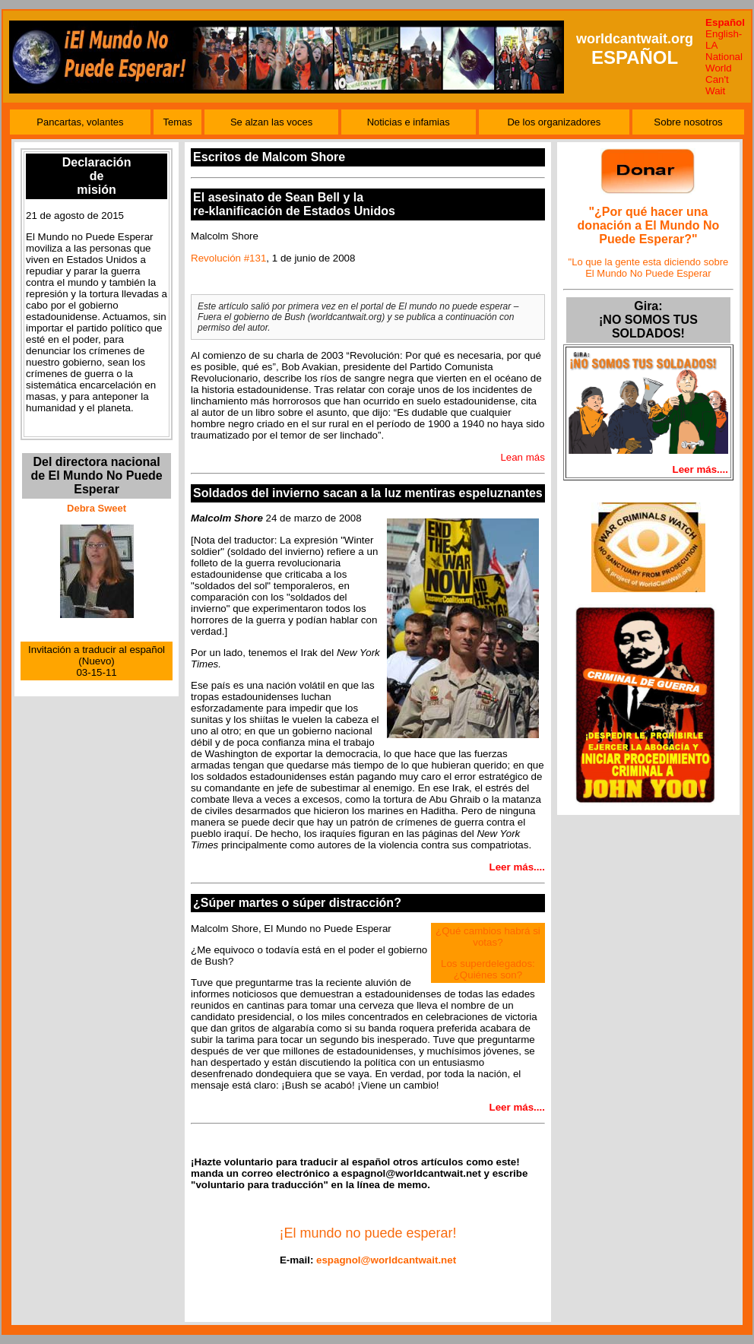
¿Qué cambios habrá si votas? (488, 936)
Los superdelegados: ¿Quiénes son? (488, 969)
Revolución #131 (228, 258)
